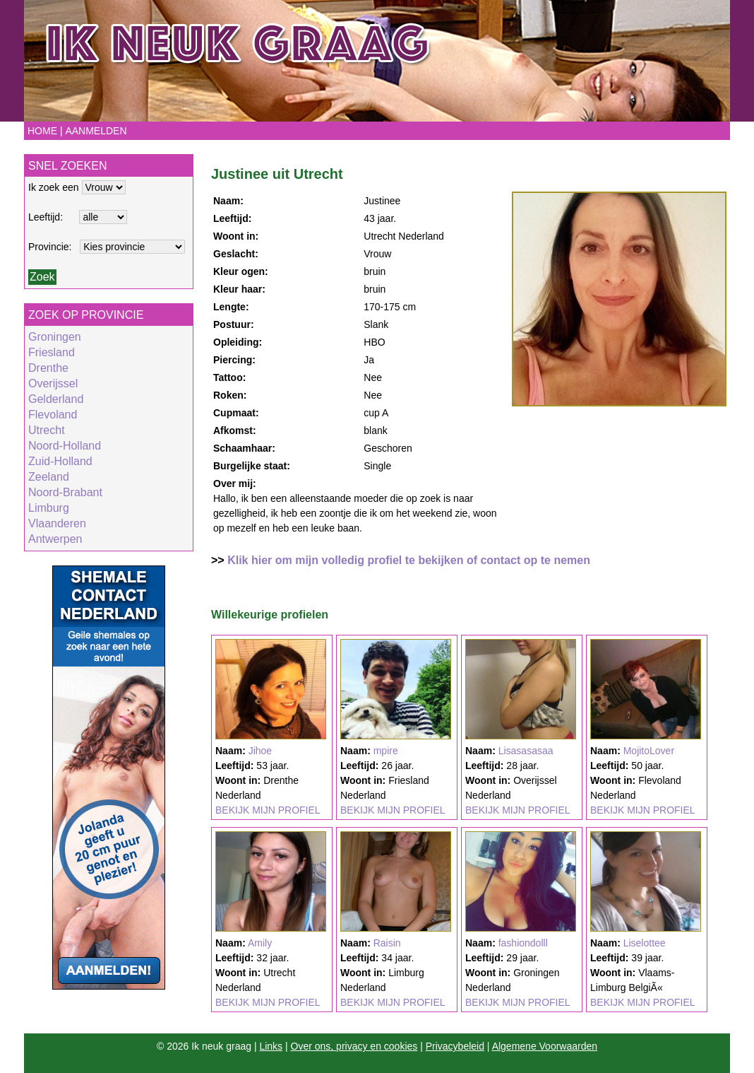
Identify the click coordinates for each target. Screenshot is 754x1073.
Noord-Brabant (65, 492)
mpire (385, 750)
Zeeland (48, 477)
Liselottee (644, 943)
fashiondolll (523, 943)
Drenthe (48, 368)
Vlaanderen (57, 523)
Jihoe (260, 750)
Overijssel (53, 383)
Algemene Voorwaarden (544, 1046)
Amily (260, 943)
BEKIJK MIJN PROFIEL (268, 810)
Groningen (54, 337)
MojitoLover (648, 750)
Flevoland (52, 415)
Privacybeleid (455, 1046)
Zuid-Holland (60, 461)
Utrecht (46, 430)
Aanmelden (95, 130)
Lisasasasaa (525, 750)
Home (42, 130)
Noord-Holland (64, 446)
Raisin (387, 943)
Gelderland (55, 399)
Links (270, 1046)
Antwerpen (55, 539)
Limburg (48, 508)
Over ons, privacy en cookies (354, 1046)
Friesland (51, 352)
